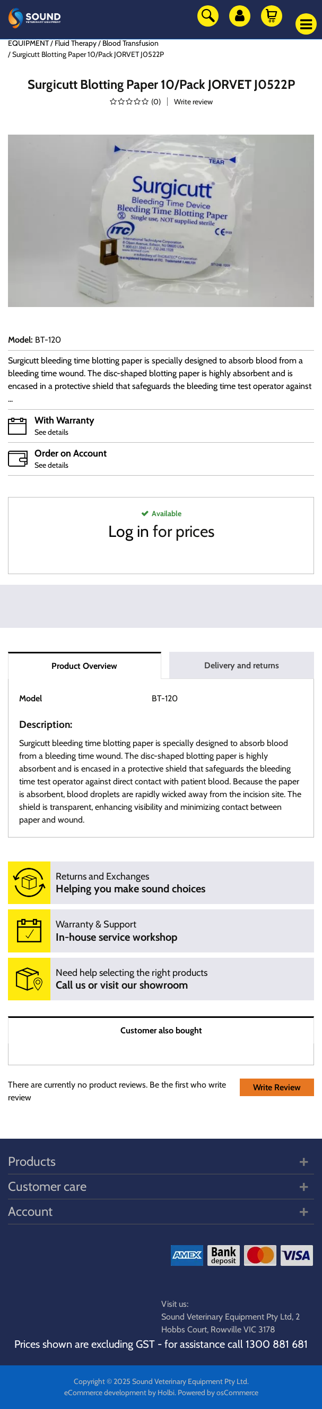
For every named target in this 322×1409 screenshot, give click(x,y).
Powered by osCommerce (218, 1392)
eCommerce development (105, 1392)
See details (51, 432)
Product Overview (84, 666)
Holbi (166, 1392)
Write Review (277, 1087)
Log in (128, 531)
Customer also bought (161, 1030)
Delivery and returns (241, 665)
